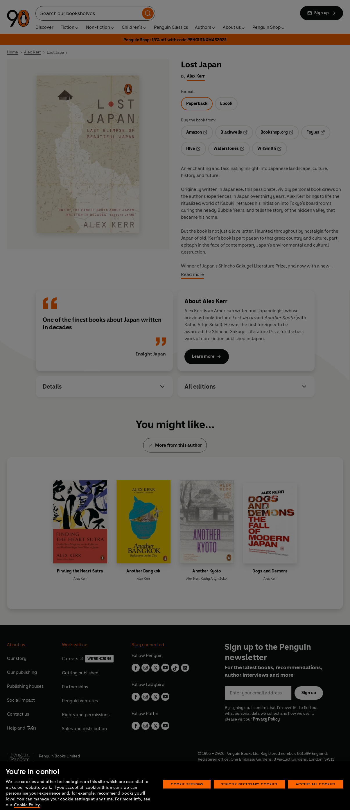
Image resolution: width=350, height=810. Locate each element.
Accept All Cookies (315, 791)
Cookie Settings (187, 791)
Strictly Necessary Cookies (249, 791)
